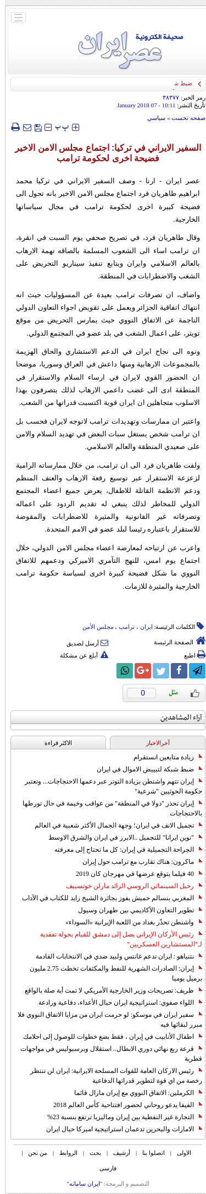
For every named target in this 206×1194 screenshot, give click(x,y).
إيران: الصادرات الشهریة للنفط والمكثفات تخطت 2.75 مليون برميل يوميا (111, 973)
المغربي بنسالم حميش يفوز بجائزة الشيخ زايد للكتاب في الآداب (107, 898)
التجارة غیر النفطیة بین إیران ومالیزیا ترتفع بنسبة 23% (119, 1117)
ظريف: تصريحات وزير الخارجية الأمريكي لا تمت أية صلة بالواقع (108, 990)
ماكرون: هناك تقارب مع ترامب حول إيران (137, 862)
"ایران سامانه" (79, 1183)
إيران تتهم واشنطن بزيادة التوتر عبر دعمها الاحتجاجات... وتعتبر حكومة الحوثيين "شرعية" (108, 786)
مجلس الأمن (93, 626)
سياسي (151, 117)
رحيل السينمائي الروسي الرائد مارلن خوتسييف (129, 886)
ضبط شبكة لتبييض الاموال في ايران (144, 769)
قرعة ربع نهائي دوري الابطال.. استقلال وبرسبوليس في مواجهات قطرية (106, 1053)
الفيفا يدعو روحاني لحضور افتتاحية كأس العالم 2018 (122, 1105)
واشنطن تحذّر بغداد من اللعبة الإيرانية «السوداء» (128, 922)
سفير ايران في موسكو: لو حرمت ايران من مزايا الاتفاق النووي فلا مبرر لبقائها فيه (105, 1019)
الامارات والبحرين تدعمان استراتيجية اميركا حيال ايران (119, 1129)
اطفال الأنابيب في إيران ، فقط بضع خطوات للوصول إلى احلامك (107, 1036)
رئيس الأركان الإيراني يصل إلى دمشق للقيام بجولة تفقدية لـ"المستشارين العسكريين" (116, 939)
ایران (141, 626)
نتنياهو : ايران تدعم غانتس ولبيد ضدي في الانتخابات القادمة (114, 956)
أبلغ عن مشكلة (79, 655)
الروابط (63, 1152)
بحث (90, 1152)
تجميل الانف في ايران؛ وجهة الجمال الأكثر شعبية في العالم (113, 825)
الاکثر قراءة (54, 743)
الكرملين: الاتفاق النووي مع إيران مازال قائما (133, 1093)
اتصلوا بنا (148, 1152)
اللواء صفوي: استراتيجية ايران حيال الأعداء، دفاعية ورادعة (115, 1002)
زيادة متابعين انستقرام (163, 757)
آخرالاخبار (153, 743)
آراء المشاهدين (176, 717)
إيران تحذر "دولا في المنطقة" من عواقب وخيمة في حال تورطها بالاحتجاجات (107, 808)
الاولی (179, 1152)
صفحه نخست (183, 117)
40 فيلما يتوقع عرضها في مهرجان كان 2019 (134, 874)
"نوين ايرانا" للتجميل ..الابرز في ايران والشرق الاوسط (120, 837)
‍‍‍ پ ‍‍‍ (57, 127)
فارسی (103, 1168)
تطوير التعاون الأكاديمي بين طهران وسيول (135, 910)
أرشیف (116, 1152)
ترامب (122, 626)
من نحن (32, 1152)
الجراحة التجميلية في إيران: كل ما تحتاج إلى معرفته (123, 849)
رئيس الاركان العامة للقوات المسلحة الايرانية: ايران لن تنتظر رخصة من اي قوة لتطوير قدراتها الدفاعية (111, 1076)
